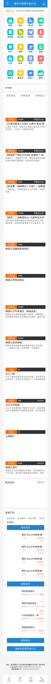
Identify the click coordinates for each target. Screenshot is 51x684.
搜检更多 (25, 527)
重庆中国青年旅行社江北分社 (30, 667)
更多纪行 (41, 482)
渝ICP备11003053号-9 (31, 669)
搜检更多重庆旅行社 (25, 648)
